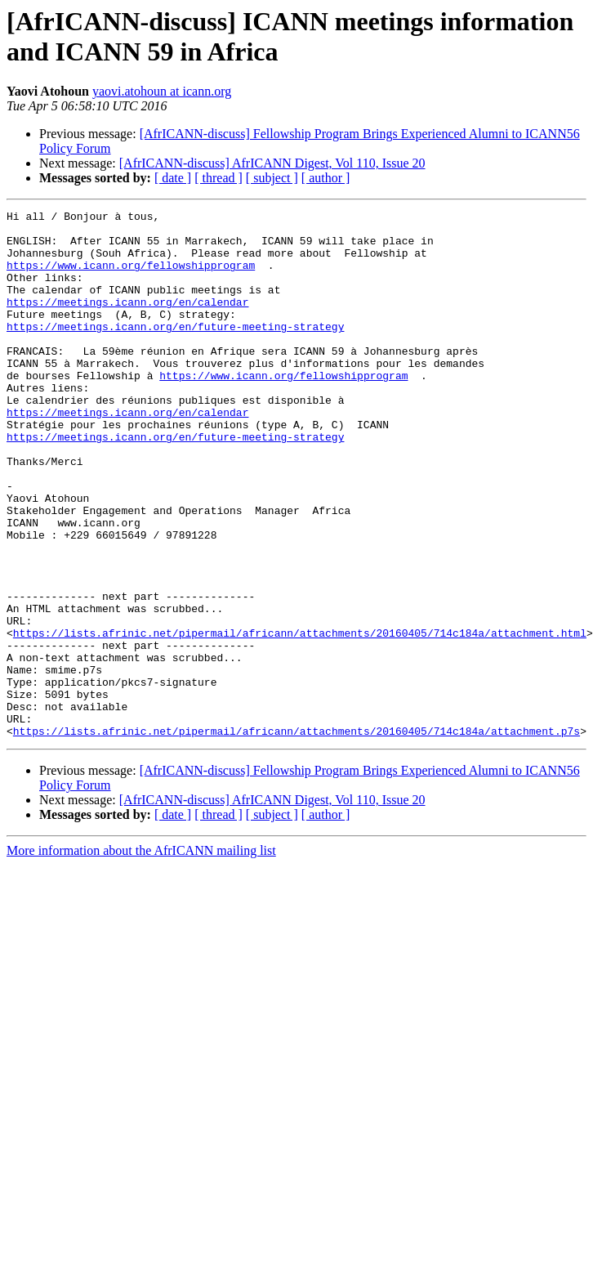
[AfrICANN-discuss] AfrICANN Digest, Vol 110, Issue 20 (272, 163)
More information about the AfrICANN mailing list (141, 956)
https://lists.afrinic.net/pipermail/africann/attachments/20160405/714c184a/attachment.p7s (296, 836)
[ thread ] (218, 178)
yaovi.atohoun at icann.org (161, 91)
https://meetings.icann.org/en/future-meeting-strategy (175, 350)
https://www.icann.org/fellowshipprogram (131, 277)
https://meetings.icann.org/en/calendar (127, 321)
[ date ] (172, 178)
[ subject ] (272, 178)
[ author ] (325, 178)
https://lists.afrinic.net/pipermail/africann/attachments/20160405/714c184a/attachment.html (299, 718)
